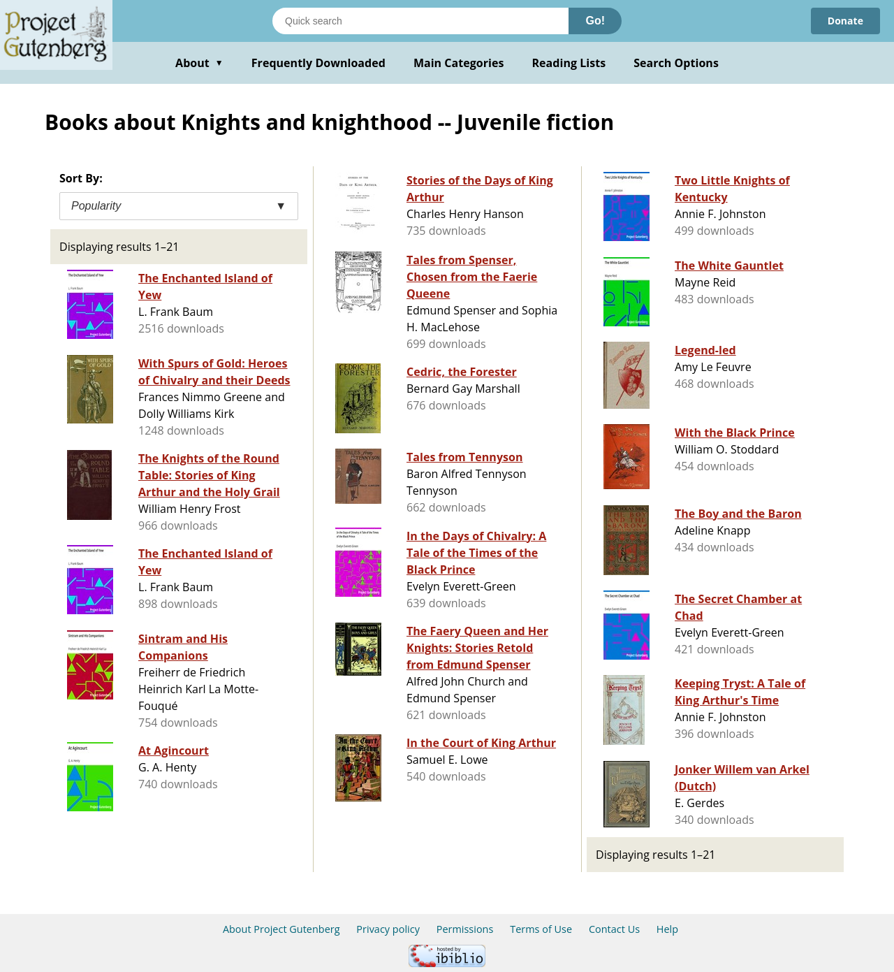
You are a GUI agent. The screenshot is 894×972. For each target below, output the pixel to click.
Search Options (676, 63)
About (199, 63)
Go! (595, 21)
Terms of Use (541, 929)
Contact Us (614, 929)
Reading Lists (569, 63)
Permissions (465, 929)
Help (667, 929)
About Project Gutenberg (281, 929)
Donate (845, 20)
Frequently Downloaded (318, 63)
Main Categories (458, 63)
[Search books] (420, 21)
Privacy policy (388, 929)
